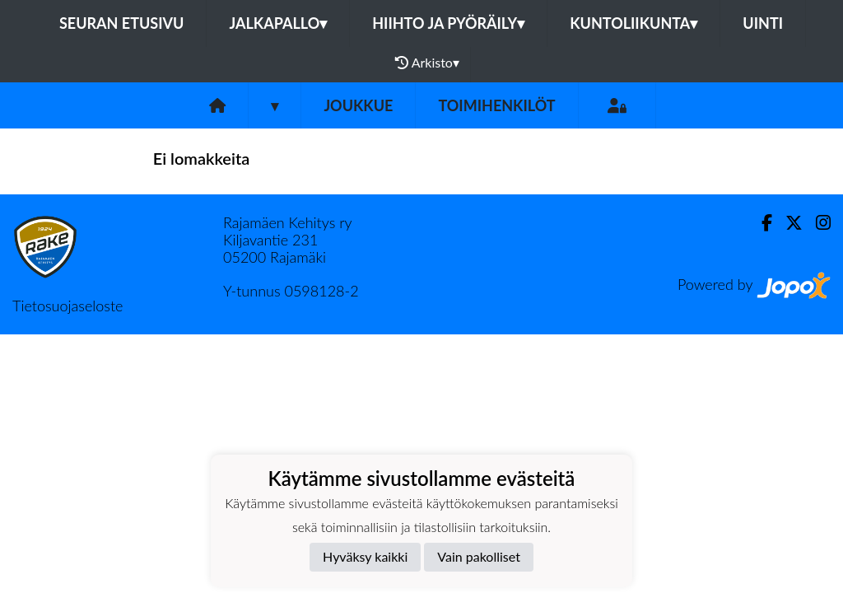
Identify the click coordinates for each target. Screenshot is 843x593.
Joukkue (358, 105)
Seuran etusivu (121, 23)
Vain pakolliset (478, 556)
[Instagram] (817, 222)
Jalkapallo (278, 23)
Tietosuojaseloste (67, 305)
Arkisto (427, 62)
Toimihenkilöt (496, 105)
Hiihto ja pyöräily (448, 23)
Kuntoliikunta (633, 23)
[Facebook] (760, 222)
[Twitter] (787, 222)
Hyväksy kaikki (365, 556)
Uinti (763, 23)
